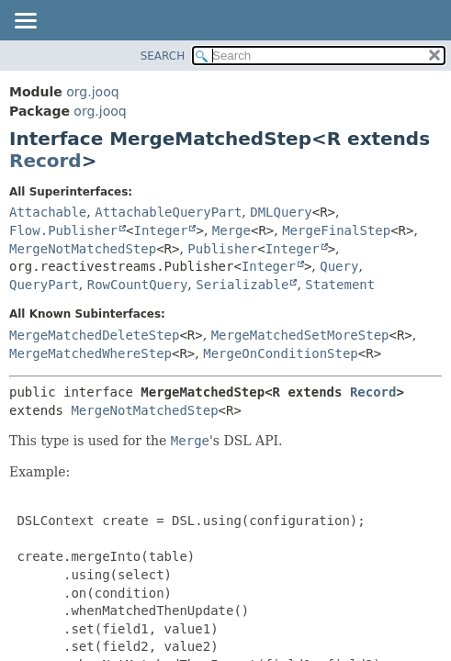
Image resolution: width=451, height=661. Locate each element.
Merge (231, 230)
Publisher (222, 248)
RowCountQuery (137, 284)
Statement (340, 284)
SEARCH (163, 56)
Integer (160, 230)
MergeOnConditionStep (280, 353)
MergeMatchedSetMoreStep (300, 335)
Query (339, 266)
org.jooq (92, 91)
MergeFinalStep (336, 230)
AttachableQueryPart (168, 212)
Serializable (242, 284)
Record (45, 161)
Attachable (47, 212)
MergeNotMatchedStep (82, 248)
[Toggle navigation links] (24, 22)
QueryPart (44, 284)
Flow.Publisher (63, 230)
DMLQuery (280, 212)
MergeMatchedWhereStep (90, 353)
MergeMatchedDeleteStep (94, 335)
